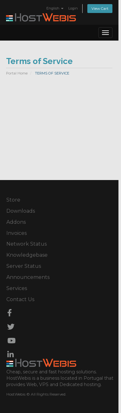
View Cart (99, 8)
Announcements (28, 277)
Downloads (20, 211)
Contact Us (20, 299)
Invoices (16, 233)
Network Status (26, 244)
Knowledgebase (27, 255)
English (55, 8)
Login (73, 8)
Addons (16, 222)
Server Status (23, 266)
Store (13, 200)
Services (16, 288)
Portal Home (17, 73)
